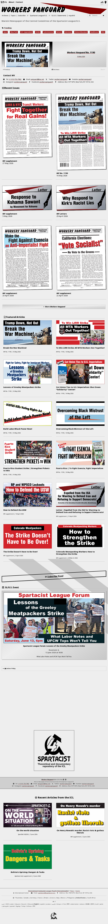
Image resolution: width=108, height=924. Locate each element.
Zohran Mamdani (81, 32)
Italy (57, 898)
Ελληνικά (30, 904)
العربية (3, 904)
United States (81, 898)
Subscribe (22, 15)
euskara (48, 904)
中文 (34, 906)
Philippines (71, 898)
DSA (103, 32)
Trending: (8, 28)
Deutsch (23, 904)
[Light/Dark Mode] (105, 2)
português (6, 906)
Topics (13, 15)
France (40, 898)
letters (59, 32)
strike (38, 32)
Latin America (48, 32)
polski (101, 904)
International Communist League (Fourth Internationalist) (48, 891)
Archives (5, 15)
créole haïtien (74, 904)
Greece (52, 898)
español (72, 15)
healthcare (94, 32)
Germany (33, 898)
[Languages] (102, 2)
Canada (26, 898)
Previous (6, 69)
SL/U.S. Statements (59, 15)
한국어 (92, 904)
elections (68, 32)
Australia (19, 898)
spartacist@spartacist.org (46, 893)
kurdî (96, 904)
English (36, 904)
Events (78, 891)
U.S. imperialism (26, 32)
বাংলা (7, 904)
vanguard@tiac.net (37, 79)
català (11, 904)
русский (12, 906)
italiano (82, 904)
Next (103, 69)
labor (5, 32)
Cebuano (17, 904)
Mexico (63, 898)
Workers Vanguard (47, 779)
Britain (46, 898)
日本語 (87, 904)
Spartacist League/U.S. (38, 15)
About (11, 2)
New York (14, 32)
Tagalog (18, 906)
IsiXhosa (29, 906)
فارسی (53, 904)
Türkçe (23, 906)
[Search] (104, 15)
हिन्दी (68, 904)
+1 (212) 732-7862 (15, 79)
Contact (19, 2)
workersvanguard (60, 79)
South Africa (91, 898)
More (55, 307)
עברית (64, 904)
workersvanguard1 (46, 82)
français (59, 904)
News (72, 891)
